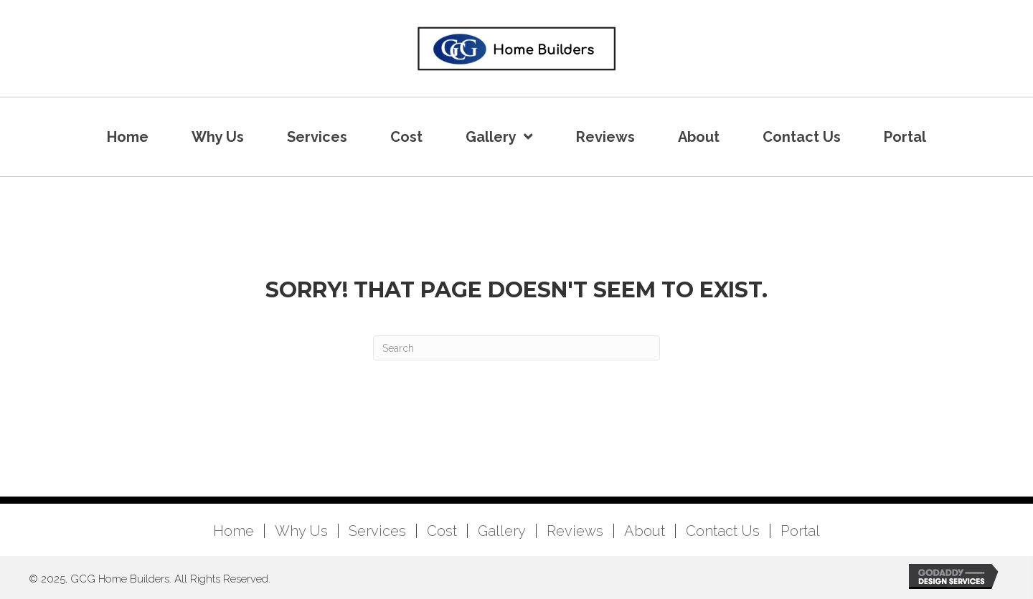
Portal (800, 531)
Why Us (301, 531)
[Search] (516, 347)
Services (377, 531)
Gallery (502, 531)
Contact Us (723, 531)
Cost (442, 531)
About (644, 531)
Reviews (575, 531)
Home (233, 531)
